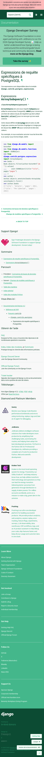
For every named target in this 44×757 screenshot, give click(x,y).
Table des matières (10, 287)
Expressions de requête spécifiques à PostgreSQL (21, 259)
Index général (8, 291)
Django (3, 15)
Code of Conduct (7, 573)
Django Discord (6, 631)
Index (3, 347)
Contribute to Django (8, 598)
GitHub (3, 653)
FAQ (3, 335)
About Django (6, 557)
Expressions (17, 263)
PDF (25, 392)
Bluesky (4, 664)
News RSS (5, 672)
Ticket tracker (6, 375)
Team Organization (8, 565)
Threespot (6, 734)
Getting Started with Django (11, 561)
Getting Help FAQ (7, 627)
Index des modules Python (13, 295)
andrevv (6, 741)
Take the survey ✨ (22, 61)
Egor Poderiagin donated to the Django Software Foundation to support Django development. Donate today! (26, 242)
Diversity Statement (8, 576)
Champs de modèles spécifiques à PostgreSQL (24, 214)
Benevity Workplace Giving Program (14, 701)
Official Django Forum (10, 366)
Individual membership (9, 609)
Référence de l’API (12, 310)
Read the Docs (14, 394)
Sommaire (29, 347)
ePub (30, 392)
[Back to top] (39, 753)
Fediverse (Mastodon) (9, 661)
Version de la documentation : (29, 747)
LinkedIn (4, 668)
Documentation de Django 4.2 (14, 306)
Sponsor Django (7, 690)
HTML (21, 392)
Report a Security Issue (9, 606)
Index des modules (14, 347)
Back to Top (22, 221)
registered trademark (23, 750)
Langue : (36, 742)
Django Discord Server (10, 356)
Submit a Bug (6, 602)
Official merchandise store (10, 697)
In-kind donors (8, 724)
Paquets (14, 313)
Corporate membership (9, 694)
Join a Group (6, 594)
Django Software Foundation (11, 569)
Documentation (9, 22)
